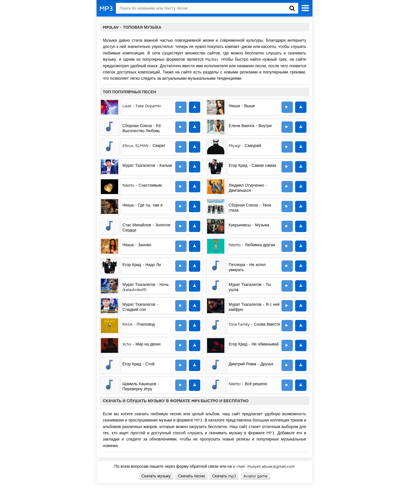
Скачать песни (191, 475)
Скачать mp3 (224, 475)
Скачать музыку (156, 475)
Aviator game (255, 475)
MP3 (106, 8)
